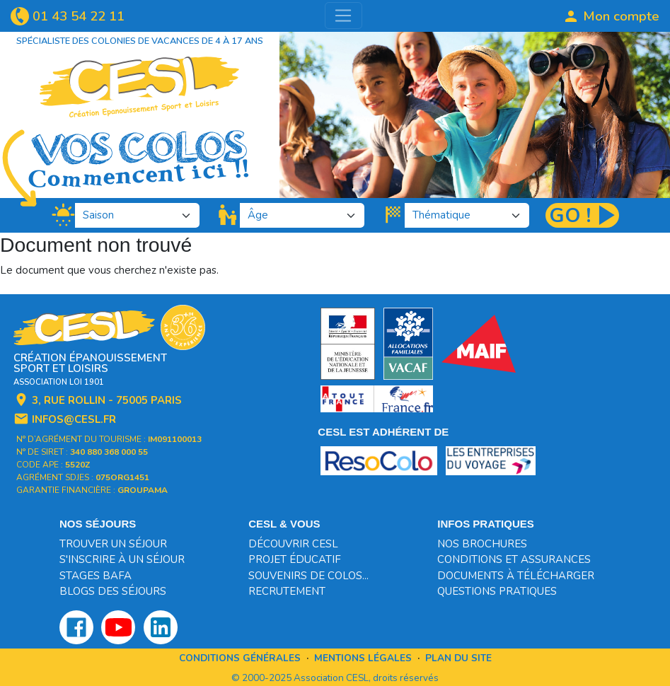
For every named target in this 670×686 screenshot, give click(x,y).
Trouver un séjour (113, 544)
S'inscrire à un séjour (122, 559)
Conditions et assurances (514, 559)
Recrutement (286, 591)
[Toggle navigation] (343, 15)
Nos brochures (482, 544)
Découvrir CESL (293, 544)
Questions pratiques (497, 591)
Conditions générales (240, 658)
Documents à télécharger (515, 576)
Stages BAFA (95, 576)
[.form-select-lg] (137, 215)
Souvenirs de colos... (308, 576)
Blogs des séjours (112, 591)
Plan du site (458, 658)
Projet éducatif (294, 559)
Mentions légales (363, 658)
